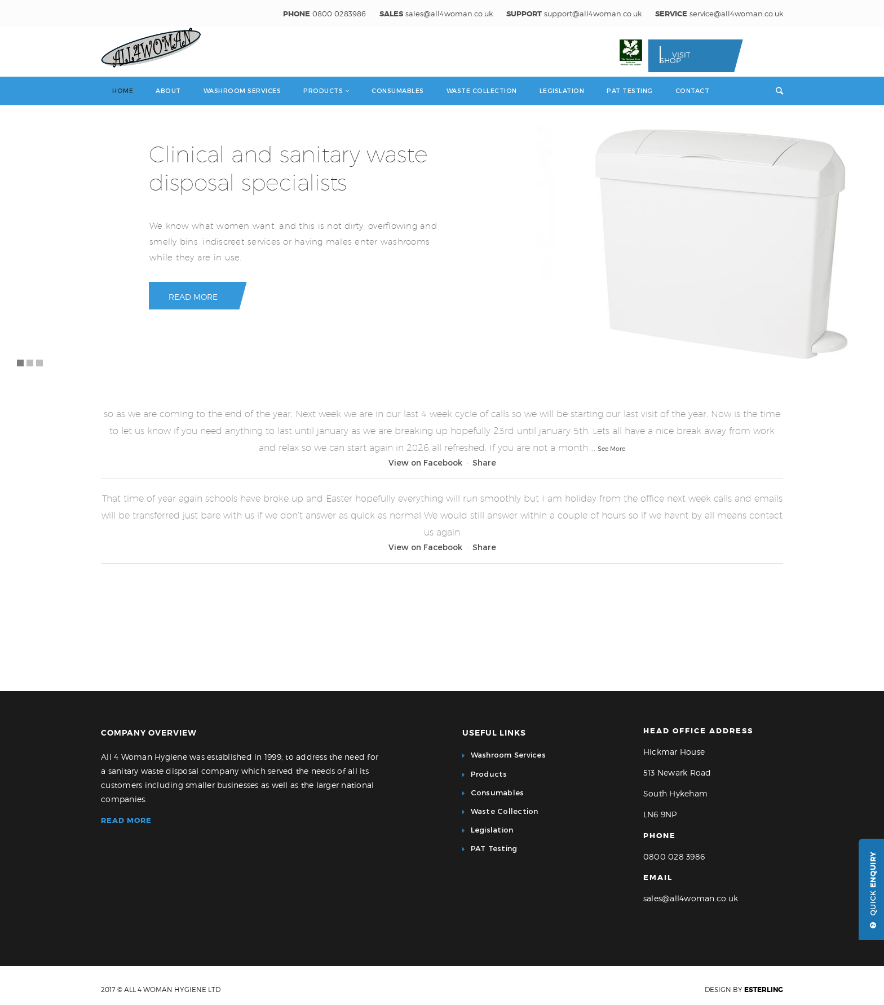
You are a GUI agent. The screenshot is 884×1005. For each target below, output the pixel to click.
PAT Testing (494, 848)
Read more (126, 820)
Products (489, 773)
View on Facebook (425, 463)
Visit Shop (675, 57)
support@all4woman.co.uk (593, 13)
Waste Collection (504, 811)
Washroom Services (508, 754)
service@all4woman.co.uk (736, 13)
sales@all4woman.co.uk (449, 13)
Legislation (492, 829)
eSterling (763, 989)
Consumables (497, 792)
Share (484, 463)
